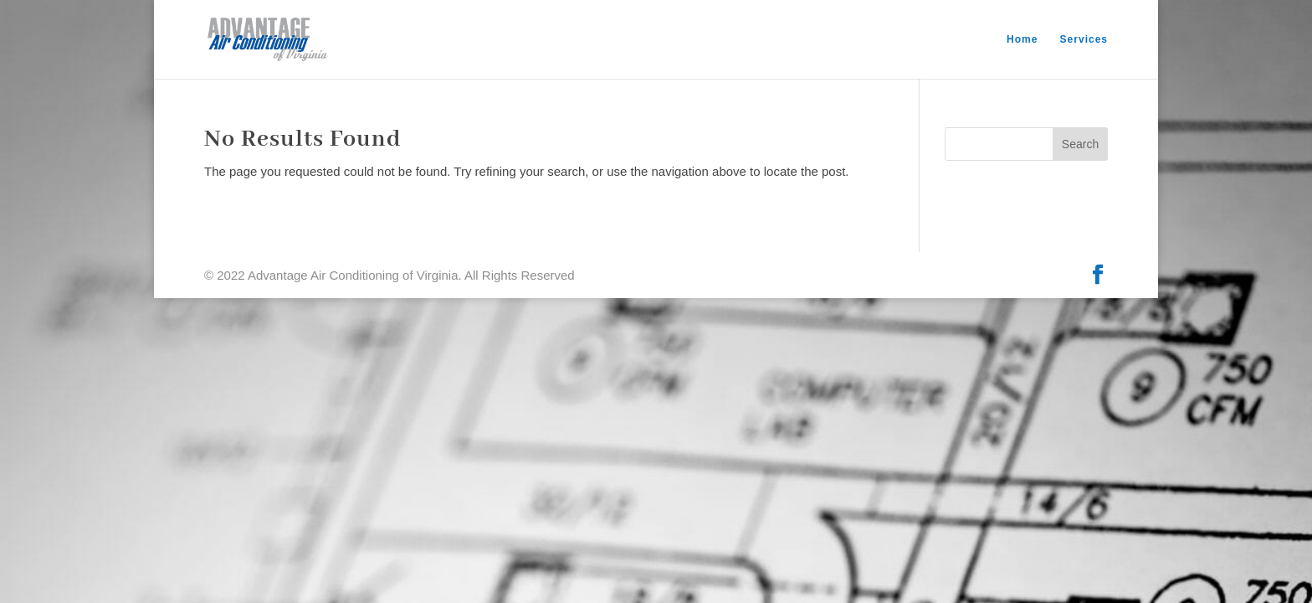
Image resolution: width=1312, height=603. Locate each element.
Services (1084, 39)
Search (1080, 144)
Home (1022, 39)
